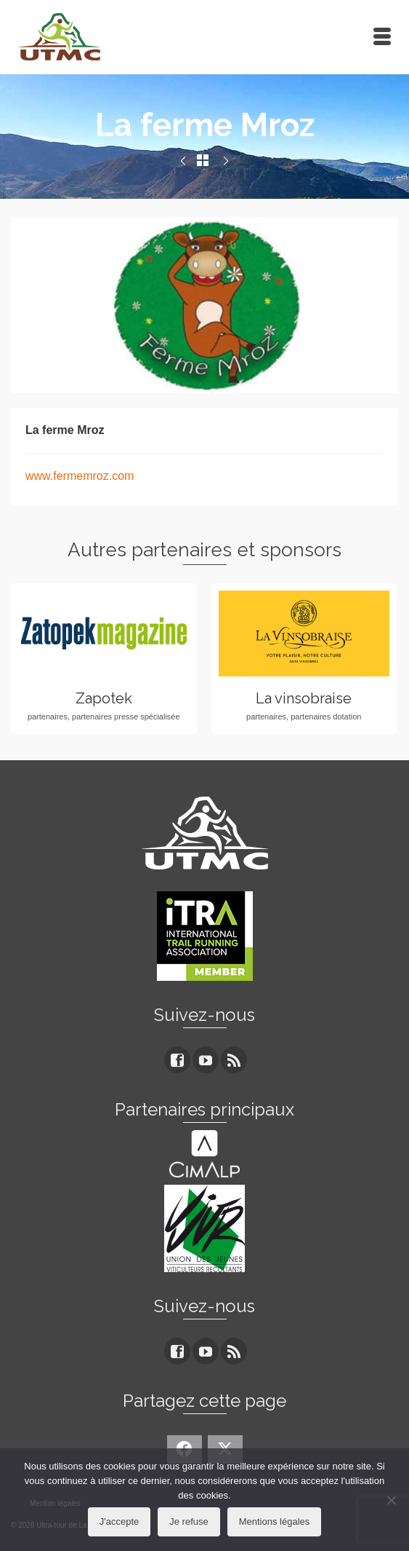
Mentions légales (274, 1521)
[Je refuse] (391, 1500)
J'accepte (119, 1521)
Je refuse (188, 1521)
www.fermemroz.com (79, 476)
